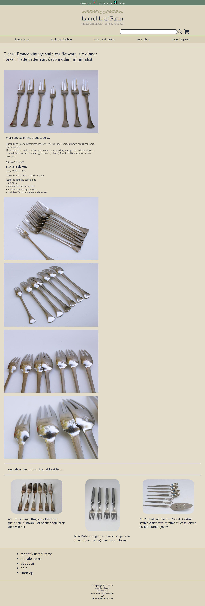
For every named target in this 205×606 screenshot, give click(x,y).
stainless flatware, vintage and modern (27, 192)
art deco (12, 182)
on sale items (31, 558)
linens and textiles (104, 39)
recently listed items (36, 553)
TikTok (121, 3)
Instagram (103, 3)
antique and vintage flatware (22, 189)
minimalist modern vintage (21, 186)
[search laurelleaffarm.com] (180, 31)
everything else (181, 39)
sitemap (26, 572)
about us (27, 563)
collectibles (143, 39)
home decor (22, 39)
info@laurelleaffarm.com (102, 598)
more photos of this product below (28, 138)
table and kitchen (61, 39)
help (23, 568)
